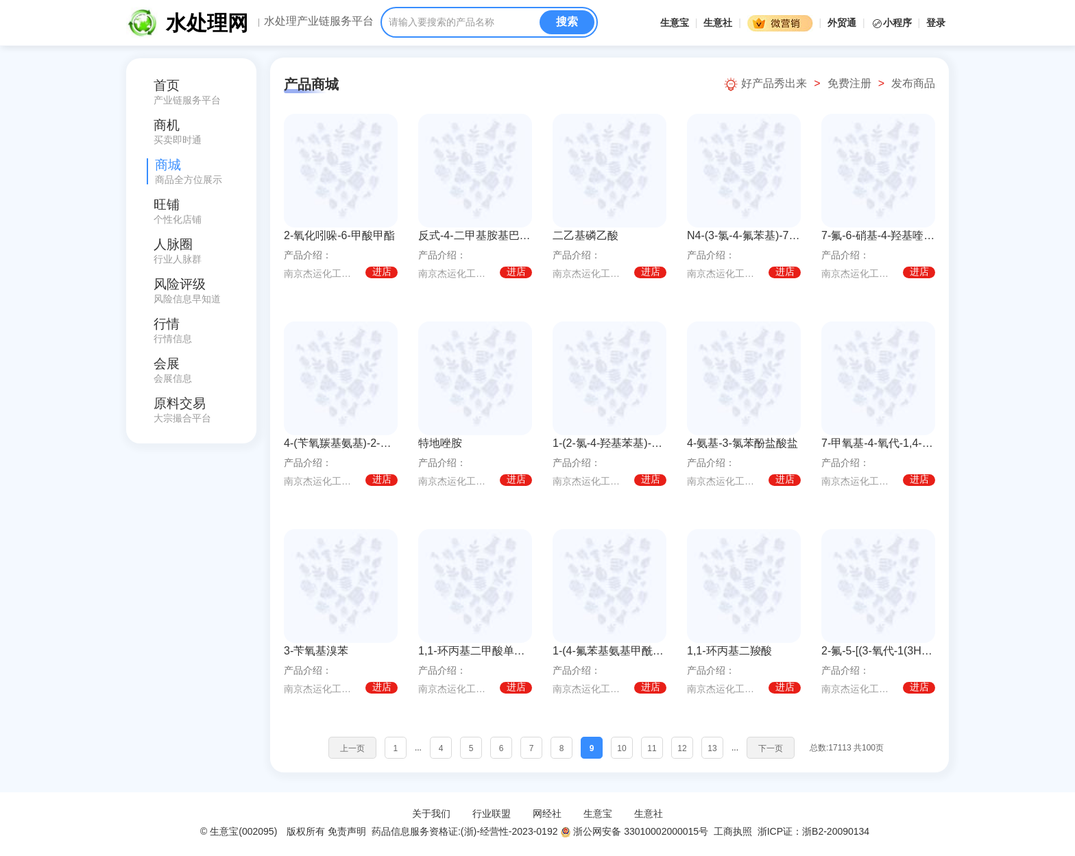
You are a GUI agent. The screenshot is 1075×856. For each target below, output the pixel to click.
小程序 (893, 22)
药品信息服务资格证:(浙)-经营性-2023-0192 (463, 831)
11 (651, 748)
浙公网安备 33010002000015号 (634, 831)
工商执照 (733, 831)
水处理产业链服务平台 (319, 21)
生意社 (717, 22)
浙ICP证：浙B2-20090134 (815, 831)
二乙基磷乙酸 (585, 235)
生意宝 (674, 22)
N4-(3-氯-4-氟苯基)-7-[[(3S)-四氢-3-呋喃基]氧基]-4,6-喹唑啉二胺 (744, 235)
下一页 (770, 748)
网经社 (547, 813)
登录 (935, 22)
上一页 (352, 748)
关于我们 (431, 813)
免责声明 (347, 831)
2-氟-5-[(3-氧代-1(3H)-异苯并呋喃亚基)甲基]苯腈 (878, 651)
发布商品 (913, 83)
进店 (381, 272)
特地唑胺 (440, 443)
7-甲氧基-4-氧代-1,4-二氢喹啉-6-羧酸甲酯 (878, 443)
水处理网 (207, 23)
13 (712, 748)
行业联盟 (491, 813)
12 (681, 748)
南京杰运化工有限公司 (322, 273)
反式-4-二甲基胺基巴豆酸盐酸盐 (475, 235)
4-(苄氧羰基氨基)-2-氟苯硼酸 (341, 443)
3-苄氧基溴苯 (316, 651)
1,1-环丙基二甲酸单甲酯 (475, 651)
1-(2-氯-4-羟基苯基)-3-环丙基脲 (609, 443)
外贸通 (842, 22)
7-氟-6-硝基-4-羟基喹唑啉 (878, 235)
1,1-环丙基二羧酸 (729, 651)
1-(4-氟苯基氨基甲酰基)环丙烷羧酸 (609, 651)
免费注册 (849, 83)
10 (621, 748)
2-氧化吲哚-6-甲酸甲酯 (339, 235)
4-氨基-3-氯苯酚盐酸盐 (742, 443)
